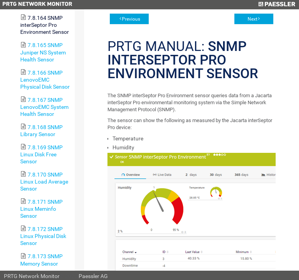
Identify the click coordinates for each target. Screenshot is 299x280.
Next (252, 19)
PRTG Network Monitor (32, 276)
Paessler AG (93, 276)
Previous (131, 19)
